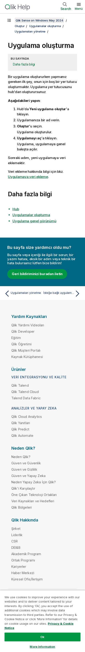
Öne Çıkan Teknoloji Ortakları (34, 495)
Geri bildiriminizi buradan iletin (37, 274)
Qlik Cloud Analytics (26, 416)
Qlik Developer (22, 331)
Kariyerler (18, 566)
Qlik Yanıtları (20, 423)
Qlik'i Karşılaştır (23, 488)
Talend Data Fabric (26, 398)
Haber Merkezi (22, 573)
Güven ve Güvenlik (26, 463)
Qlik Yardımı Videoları (27, 325)
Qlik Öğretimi (21, 344)
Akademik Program (26, 554)
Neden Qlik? (20, 457)
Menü (79, 8)
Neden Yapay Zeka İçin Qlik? (33, 482)
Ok (42, 637)
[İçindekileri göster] (9, 20)
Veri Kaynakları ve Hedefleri (32, 501)
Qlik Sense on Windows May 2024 (39, 20)
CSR (14, 541)
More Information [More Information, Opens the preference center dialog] (42, 646)
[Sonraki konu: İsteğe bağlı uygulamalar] (62, 294)
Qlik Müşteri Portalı (25, 350)
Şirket (15, 528)
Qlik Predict (20, 429)
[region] (42, 621)
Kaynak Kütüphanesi (27, 357)
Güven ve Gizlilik (24, 469)
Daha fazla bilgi (24, 64)
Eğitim (16, 338)
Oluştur (19, 26)
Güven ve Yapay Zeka (28, 476)
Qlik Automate (22, 435)
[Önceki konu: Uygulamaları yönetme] (22, 294)
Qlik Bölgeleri (21, 507)
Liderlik (16, 535)
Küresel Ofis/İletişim (27, 579)
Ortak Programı (23, 560)
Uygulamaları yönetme (30, 31)
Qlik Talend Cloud (25, 392)
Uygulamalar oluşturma (45, 26)
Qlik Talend (20, 385)
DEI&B (15, 547)
